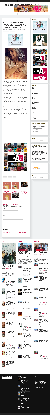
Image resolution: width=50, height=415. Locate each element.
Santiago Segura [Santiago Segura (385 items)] (43, 384)
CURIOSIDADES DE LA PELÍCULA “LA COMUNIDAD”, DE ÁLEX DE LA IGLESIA (25, 408)
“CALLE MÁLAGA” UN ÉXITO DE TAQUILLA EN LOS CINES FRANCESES (10, 343)
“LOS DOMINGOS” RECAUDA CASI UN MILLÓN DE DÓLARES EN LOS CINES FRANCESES (10, 323)
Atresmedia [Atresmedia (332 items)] (39, 377)
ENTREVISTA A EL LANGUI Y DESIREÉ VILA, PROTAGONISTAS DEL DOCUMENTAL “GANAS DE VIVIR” (43, 321)
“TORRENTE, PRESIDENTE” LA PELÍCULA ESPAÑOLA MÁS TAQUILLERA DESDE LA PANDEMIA (10, 363)
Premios (33, 107)
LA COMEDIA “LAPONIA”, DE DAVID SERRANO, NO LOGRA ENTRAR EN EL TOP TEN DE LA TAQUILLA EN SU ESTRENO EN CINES (10, 291)
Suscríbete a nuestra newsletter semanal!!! (39, 127)
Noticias (33, 103)
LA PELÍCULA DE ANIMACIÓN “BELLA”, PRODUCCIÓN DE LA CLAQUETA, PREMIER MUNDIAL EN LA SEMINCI (6, 203)
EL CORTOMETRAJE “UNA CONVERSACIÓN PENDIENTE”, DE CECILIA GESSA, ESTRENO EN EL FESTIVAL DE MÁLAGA (27, 335)
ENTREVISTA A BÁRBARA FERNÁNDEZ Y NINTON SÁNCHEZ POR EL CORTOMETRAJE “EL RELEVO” (27, 303)
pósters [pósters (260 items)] (44, 383)
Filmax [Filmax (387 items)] (43, 381)
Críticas (33, 92)
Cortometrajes (21, 241)
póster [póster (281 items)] (42, 383)
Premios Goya (34, 108)
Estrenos (33, 99)
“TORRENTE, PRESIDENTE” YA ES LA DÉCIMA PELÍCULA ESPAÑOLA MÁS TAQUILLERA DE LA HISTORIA (39, 147)
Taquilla (33, 112)
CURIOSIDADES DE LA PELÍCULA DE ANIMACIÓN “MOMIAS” (24, 394)
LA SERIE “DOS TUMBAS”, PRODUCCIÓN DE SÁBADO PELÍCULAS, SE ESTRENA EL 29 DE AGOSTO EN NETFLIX (15, 203)
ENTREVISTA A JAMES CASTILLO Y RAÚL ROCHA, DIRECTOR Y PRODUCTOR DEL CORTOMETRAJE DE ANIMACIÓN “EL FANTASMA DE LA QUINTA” (24, 253)
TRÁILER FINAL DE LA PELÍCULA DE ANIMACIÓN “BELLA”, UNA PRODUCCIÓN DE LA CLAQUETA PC (6, 192)
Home (3, 1)
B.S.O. (33, 88)
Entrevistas (33, 98)
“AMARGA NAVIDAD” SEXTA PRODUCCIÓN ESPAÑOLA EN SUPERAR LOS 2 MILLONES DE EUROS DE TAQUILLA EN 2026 (10, 279)
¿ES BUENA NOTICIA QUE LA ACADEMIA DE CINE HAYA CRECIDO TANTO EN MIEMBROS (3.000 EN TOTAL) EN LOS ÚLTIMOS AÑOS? (39, 153)
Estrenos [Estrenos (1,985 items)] (36, 381)
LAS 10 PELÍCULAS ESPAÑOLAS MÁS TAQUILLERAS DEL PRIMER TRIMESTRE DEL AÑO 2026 (10, 313)
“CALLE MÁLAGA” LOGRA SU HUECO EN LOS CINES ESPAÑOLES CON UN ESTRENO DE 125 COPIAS (10, 303)
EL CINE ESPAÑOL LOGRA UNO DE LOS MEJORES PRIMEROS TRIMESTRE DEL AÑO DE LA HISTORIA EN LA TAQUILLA (10, 353)
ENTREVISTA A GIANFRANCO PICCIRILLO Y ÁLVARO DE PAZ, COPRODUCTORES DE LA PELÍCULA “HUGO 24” (43, 299)
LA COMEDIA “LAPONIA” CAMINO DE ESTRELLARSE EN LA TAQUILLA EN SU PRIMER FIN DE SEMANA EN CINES (8, 265)
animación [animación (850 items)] (36, 377)
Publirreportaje (34, 109)
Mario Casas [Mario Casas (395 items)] (37, 382)
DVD (33, 97)
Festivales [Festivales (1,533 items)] (40, 381)
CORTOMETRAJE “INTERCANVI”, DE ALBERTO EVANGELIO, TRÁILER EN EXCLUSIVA (23, 233)
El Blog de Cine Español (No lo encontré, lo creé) (20, 4)
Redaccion (5, 29)
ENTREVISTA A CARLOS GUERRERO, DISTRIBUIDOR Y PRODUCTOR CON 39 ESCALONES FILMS (43, 310)
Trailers (18, 29)
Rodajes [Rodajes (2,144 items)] (39, 384)
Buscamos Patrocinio (9, 1)
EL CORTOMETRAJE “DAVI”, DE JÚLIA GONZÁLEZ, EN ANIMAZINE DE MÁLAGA (27, 314)
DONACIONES (20, 1)
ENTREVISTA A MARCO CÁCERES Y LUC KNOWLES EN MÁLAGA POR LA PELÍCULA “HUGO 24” (43, 353)
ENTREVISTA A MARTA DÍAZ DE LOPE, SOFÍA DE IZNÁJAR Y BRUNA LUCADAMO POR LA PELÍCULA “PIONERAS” (43, 342)
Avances (33, 87)
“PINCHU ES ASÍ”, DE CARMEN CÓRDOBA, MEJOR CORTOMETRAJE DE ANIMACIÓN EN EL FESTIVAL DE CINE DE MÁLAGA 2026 (27, 291)
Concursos (33, 89)
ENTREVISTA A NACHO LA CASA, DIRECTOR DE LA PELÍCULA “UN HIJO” (40, 252)
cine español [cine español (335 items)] (42, 377)
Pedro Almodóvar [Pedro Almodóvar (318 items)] (41, 382)
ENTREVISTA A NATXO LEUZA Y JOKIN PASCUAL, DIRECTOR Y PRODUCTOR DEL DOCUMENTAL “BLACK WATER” (43, 331)
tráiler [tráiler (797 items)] (38, 387)
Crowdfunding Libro (35, 93)
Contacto (15, 1)
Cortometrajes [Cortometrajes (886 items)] (40, 378)
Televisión (33, 113)
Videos (33, 117)
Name (4, 208)
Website (4, 215)
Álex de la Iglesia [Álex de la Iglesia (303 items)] (41, 387)
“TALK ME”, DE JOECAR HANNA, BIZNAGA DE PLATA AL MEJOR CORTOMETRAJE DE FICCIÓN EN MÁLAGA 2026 (27, 280)
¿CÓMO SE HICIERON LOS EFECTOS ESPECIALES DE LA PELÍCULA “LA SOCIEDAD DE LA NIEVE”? (25, 387)
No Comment (23, 29)
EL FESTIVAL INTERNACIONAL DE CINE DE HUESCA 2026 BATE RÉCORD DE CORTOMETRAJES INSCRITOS (27, 324)
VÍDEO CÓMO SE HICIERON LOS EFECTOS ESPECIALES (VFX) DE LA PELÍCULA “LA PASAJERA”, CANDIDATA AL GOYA (25, 401)
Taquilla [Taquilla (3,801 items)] (37, 386)
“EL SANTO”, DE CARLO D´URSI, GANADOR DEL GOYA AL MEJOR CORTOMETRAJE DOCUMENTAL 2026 (27, 357)
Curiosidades (34, 94)
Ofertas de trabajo (34, 104)
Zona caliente (34, 118)
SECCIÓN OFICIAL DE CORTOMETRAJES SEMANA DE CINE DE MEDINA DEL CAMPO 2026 (27, 346)
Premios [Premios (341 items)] (37, 383)
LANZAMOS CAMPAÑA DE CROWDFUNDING (30, 1)
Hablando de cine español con (36, 102)
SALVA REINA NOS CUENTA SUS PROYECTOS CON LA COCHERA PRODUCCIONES (43, 289)
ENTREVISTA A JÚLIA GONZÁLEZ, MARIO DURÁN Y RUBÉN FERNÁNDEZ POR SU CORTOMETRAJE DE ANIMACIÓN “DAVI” (27, 268)
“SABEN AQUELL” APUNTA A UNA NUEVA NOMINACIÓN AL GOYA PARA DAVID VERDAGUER (8, 233)
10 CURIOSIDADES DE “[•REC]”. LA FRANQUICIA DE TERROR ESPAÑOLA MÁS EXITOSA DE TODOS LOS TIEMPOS (25, 380)
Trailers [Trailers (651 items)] (35, 387)
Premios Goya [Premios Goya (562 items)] (40, 383)
